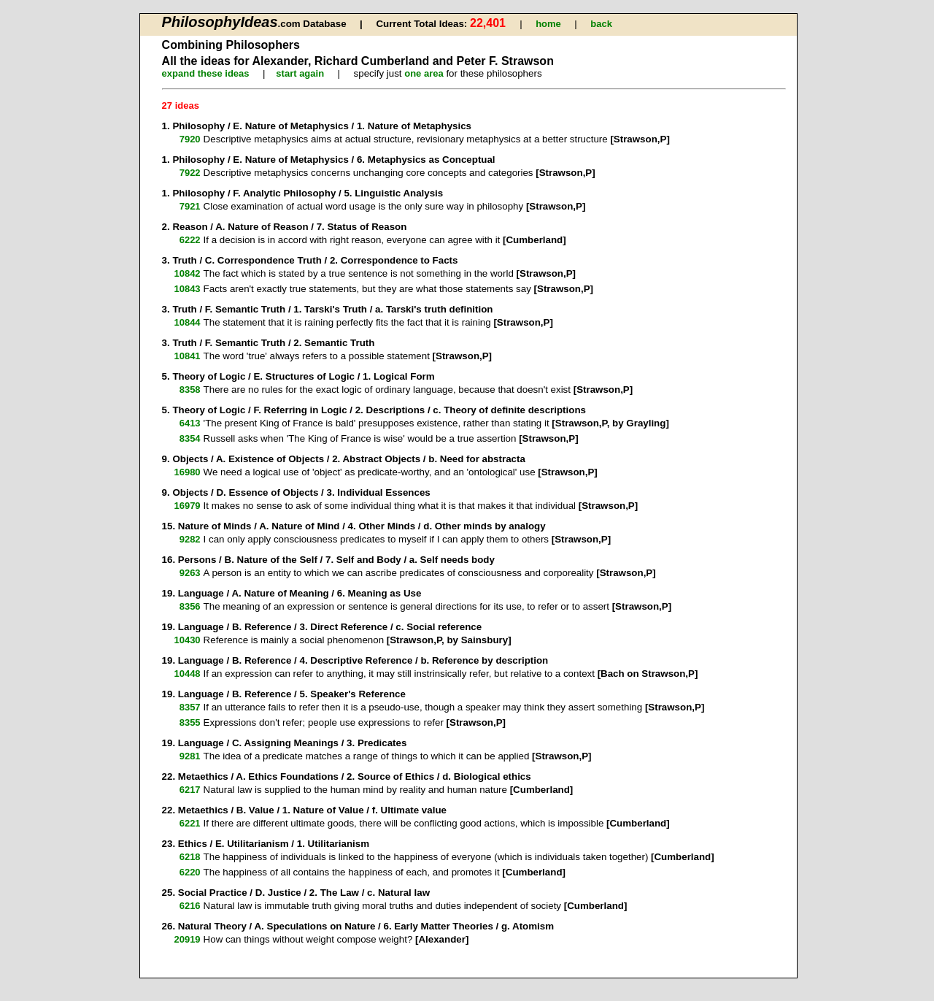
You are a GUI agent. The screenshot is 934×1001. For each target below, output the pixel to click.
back (601, 23)
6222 (190, 239)
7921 (190, 206)
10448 (187, 673)
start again (300, 73)
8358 (190, 389)
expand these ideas (206, 73)
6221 (190, 823)
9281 (190, 756)
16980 (187, 472)
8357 (190, 707)
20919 (187, 939)
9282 (190, 539)
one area (423, 73)
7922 (190, 172)
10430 (187, 639)
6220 (190, 872)
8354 (190, 438)
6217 (190, 789)
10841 (187, 355)
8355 (190, 722)
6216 (190, 905)
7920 (190, 139)
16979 (187, 505)
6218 (190, 856)
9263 (190, 572)
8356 (190, 606)
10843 (187, 288)
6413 (190, 423)
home (548, 23)
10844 (187, 322)
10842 (187, 273)
